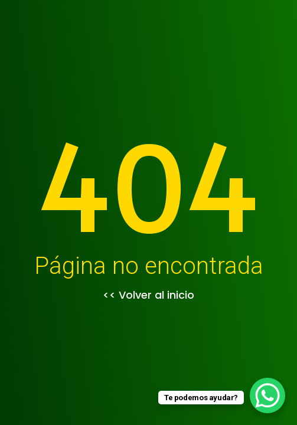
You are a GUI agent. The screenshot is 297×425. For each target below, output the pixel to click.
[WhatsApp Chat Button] (267, 395)
